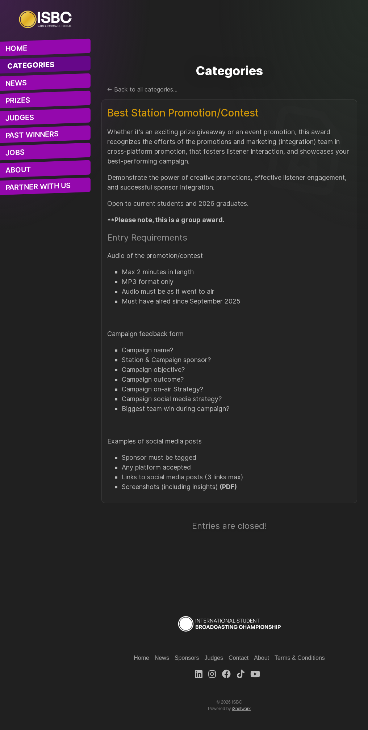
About (18, 170)
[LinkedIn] (198, 674)
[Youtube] (255, 674)
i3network (241, 708)
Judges (19, 118)
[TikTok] (240, 674)
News (16, 83)
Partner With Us (38, 186)
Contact (238, 658)
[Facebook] (226, 674)
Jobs (15, 152)
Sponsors (187, 658)
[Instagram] (212, 674)
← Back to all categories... (142, 89)
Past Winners (32, 135)
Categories (31, 65)
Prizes (17, 100)
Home (16, 48)
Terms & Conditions (300, 658)
